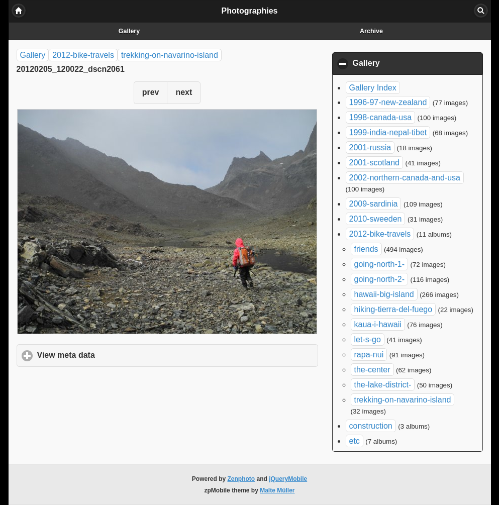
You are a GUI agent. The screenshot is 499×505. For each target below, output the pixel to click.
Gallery (129, 31)
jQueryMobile (288, 478)
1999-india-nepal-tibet (388, 132)
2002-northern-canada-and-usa (404, 177)
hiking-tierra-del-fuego (393, 309)
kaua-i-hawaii (378, 324)
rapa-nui (369, 354)
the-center (372, 369)
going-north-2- (379, 279)
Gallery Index (372, 87)
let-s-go (367, 339)
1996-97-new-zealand (388, 102)
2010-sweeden (375, 219)
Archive (371, 31)
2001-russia (370, 147)
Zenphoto (241, 478)
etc (354, 441)
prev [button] (150, 92)
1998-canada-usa (380, 117)
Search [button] (480, 10)
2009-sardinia (373, 203)
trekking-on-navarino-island (169, 55)
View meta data (113, 354)
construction (370, 426)
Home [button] (18, 10)
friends (366, 249)
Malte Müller (277, 490)
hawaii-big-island (384, 294)
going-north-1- (379, 264)
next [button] (183, 92)
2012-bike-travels (83, 55)
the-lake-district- (383, 384)
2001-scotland (374, 162)
